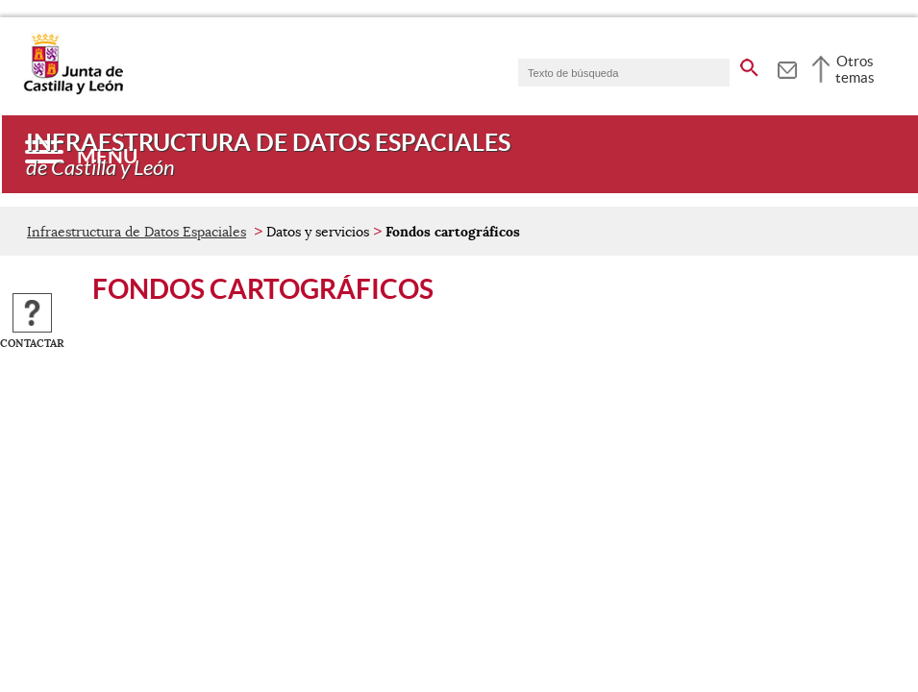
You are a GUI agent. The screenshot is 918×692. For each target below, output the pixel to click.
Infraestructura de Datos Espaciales (136, 231)
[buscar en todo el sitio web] (749, 64)
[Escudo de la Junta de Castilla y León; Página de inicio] (73, 90)
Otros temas (855, 69)
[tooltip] (787, 67)
